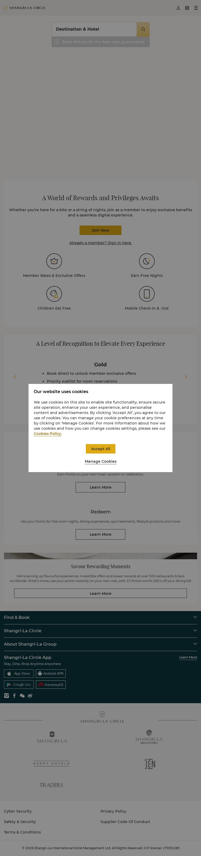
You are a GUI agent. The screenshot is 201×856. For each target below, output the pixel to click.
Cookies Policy (47, 433)
